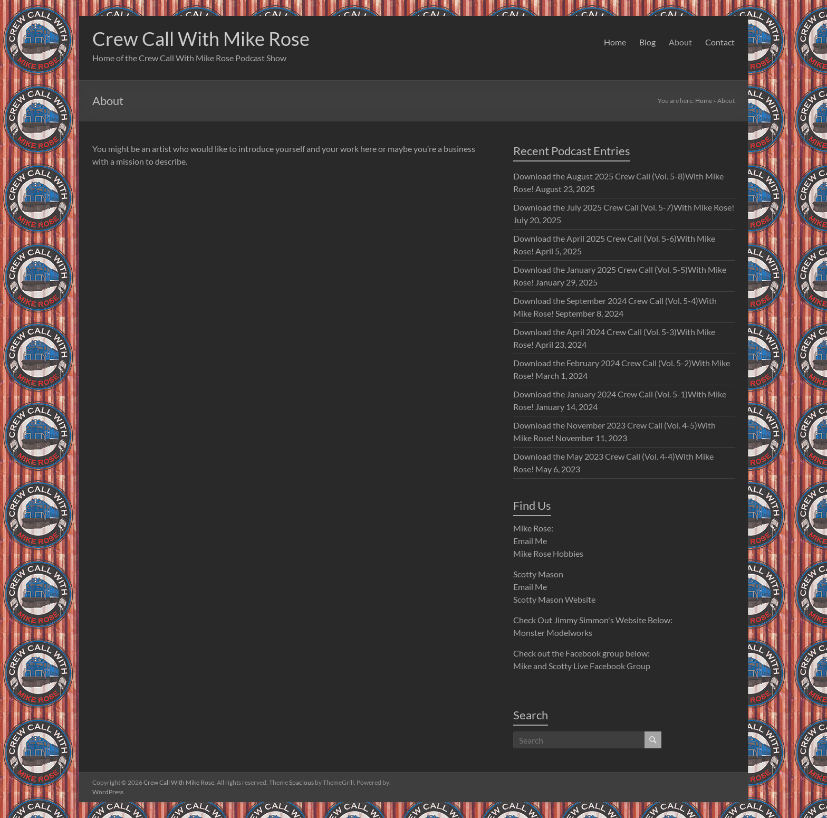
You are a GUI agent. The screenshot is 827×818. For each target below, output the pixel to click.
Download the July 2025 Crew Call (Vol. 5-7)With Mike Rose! (623, 207)
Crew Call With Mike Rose (201, 38)
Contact (720, 42)
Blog (647, 42)
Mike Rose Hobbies (548, 553)
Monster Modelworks (552, 632)
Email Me (530, 541)
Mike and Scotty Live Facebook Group (581, 666)
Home (615, 42)
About (680, 42)
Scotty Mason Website (554, 599)
